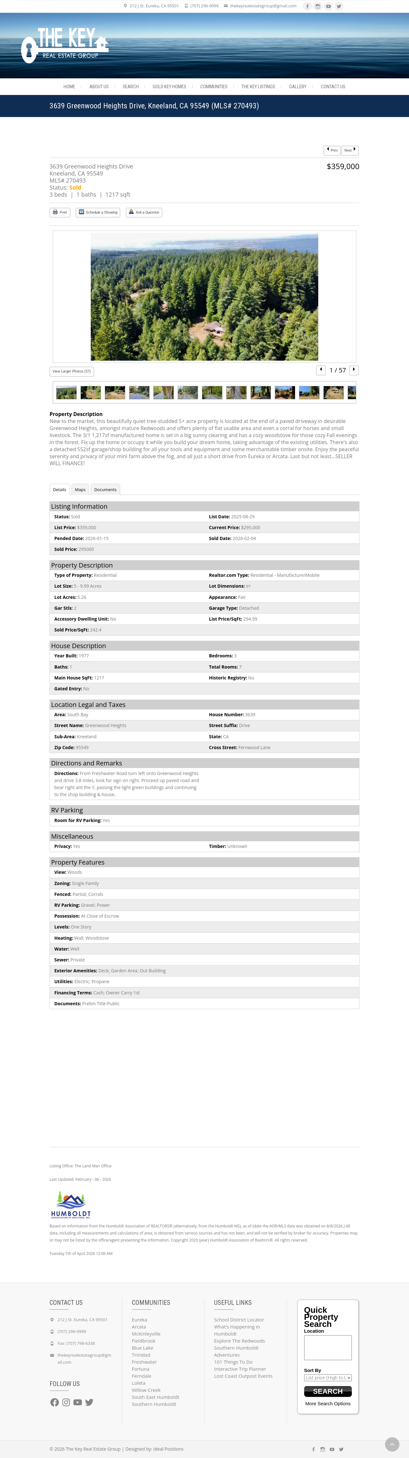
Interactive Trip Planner (240, 1369)
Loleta (139, 1383)
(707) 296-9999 (204, 6)
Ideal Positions (168, 1449)
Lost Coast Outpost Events (243, 1376)
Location (314, 1331)
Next (350, 150)
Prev (332, 150)
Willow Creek (146, 1390)
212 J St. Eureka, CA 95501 (154, 6)
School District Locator (239, 1319)
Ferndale (141, 1376)
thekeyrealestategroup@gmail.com (263, 6)
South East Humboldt (156, 1397)
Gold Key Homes (169, 87)
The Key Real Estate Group (93, 1449)
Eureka (139, 1319)
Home (69, 87)
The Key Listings (258, 87)
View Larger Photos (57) (72, 371)
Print (60, 212)
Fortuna (141, 1369)
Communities (214, 87)
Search (131, 87)
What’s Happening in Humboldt (237, 1330)
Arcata (139, 1326)
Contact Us (333, 87)
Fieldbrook (144, 1340)
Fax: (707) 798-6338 (76, 1343)
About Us (99, 87)
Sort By (312, 1370)
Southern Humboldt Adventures (236, 1351)
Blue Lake (142, 1347)
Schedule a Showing (98, 212)
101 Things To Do (233, 1362)
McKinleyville (146, 1333)
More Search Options (328, 1403)
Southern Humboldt (154, 1404)
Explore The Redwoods (239, 1340)
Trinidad (141, 1355)
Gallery (297, 87)
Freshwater (144, 1362)
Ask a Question (144, 212)
